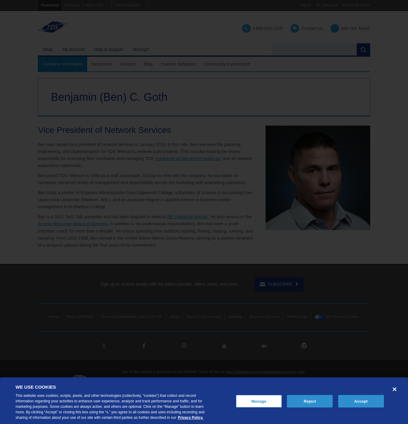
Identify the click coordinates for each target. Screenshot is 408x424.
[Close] (394, 389)
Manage (258, 401)
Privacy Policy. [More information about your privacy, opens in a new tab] (190, 417)
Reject (310, 401)
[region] (204, 400)
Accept (361, 401)
